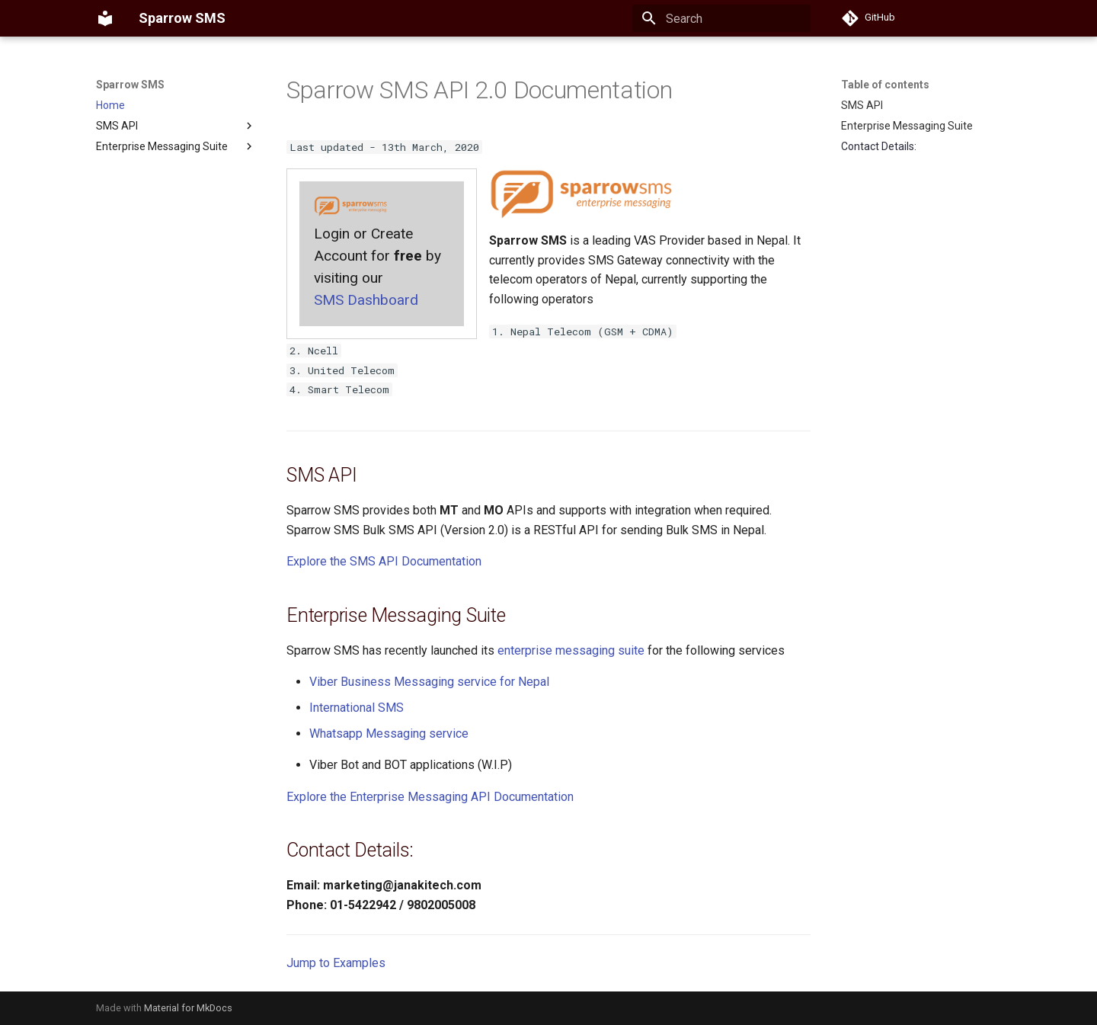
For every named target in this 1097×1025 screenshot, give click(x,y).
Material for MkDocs (188, 1008)
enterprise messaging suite (570, 650)
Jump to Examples (335, 963)
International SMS (356, 707)
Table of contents (885, 84)
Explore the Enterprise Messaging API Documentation (430, 797)
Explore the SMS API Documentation (383, 561)
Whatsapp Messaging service (389, 733)
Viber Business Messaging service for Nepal (429, 681)
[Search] (721, 18)
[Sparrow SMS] (105, 18)
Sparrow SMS (130, 84)
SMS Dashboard (366, 300)
